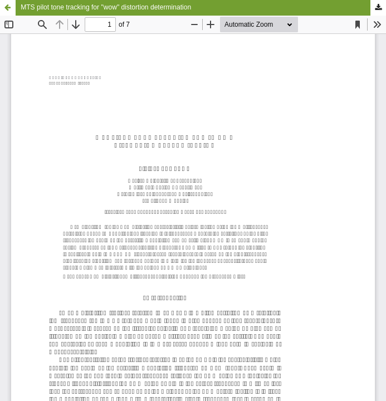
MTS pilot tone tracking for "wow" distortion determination (106, 7)
